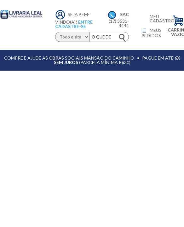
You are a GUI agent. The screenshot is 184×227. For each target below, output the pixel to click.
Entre (85, 22)
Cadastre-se (70, 26)
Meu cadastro (156, 18)
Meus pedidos (151, 33)
